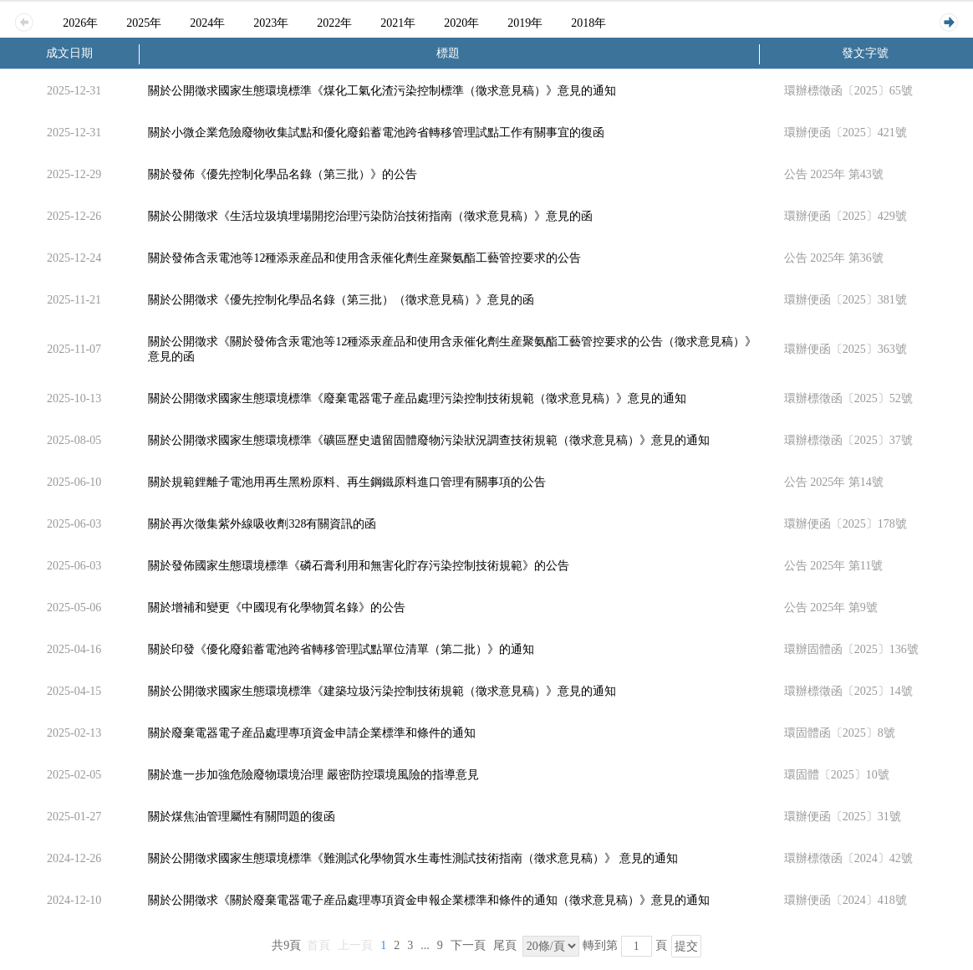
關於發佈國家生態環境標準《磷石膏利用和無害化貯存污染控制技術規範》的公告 (358, 565)
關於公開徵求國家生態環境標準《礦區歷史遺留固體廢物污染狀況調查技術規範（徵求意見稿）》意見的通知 (429, 440)
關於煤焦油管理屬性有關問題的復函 (241, 816)
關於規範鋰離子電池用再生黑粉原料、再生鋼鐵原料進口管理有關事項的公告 (347, 482)
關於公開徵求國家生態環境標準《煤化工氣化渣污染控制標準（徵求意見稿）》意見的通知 (382, 90)
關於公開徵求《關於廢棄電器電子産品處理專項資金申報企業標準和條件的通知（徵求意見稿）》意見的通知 (429, 900)
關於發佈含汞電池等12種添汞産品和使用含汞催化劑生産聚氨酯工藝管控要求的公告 (364, 258)
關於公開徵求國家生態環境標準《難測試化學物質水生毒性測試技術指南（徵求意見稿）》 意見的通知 (413, 858)
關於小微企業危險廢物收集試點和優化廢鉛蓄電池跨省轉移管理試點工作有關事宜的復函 (376, 132)
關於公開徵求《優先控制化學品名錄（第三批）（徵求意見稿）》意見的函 (341, 300)
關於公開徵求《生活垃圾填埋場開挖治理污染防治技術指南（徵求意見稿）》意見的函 (370, 216)
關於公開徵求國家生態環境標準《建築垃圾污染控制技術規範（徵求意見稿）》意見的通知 (382, 691)
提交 (686, 946)
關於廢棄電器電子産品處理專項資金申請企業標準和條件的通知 (312, 733)
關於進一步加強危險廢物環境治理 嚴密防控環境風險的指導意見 (313, 774)
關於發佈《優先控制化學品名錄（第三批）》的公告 (282, 174)
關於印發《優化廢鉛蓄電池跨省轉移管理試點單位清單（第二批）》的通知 (341, 649)
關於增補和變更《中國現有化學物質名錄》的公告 (276, 607)
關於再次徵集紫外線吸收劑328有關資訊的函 (262, 524)
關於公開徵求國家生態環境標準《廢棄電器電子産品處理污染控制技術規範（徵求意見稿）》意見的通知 (417, 398)
